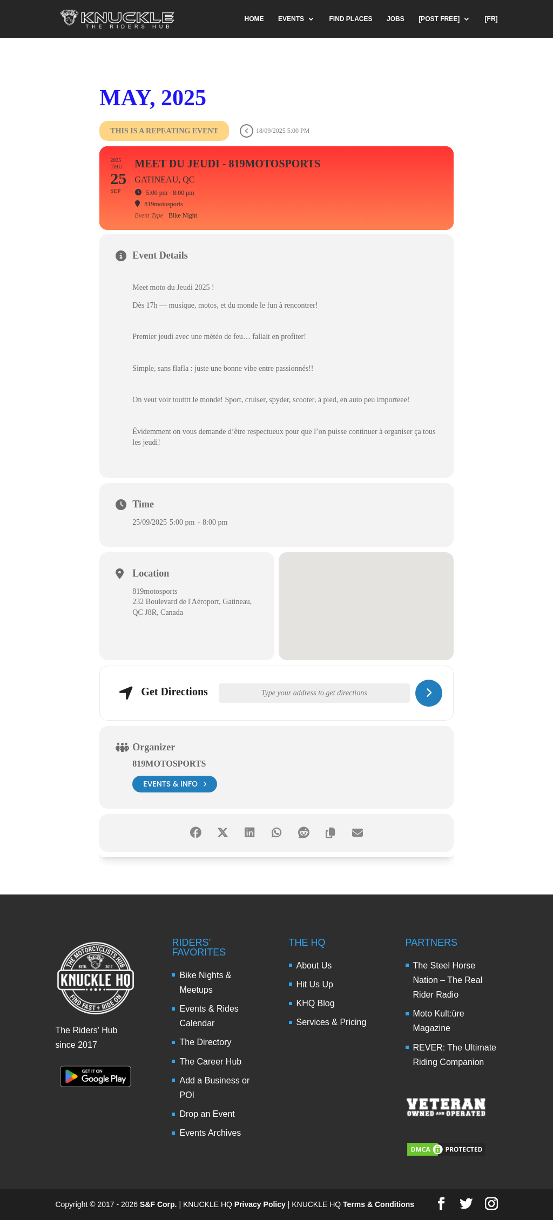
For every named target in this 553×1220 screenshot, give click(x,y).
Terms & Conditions (378, 1204)
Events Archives (210, 1132)
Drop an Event (206, 1114)
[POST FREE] (439, 19)
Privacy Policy (260, 1204)
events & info (174, 784)
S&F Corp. (158, 1204)
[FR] (491, 19)
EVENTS (291, 19)
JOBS (395, 19)
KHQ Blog (315, 1003)
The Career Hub (210, 1061)
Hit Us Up (314, 984)
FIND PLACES (351, 19)
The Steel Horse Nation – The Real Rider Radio (448, 980)
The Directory (205, 1042)
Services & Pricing (331, 1022)
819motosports (169, 763)
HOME (254, 19)
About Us (314, 965)
